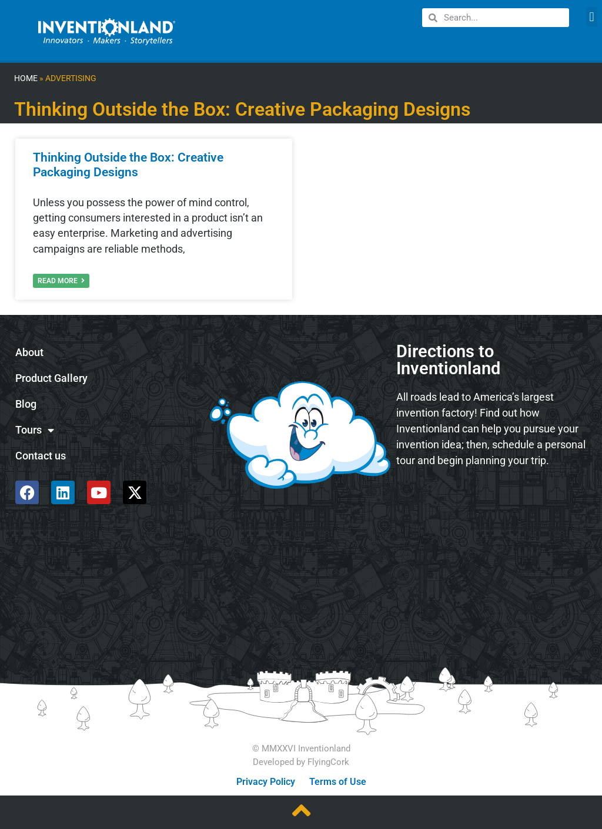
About (29, 352)
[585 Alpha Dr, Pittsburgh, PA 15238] (492, 507)
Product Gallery (51, 378)
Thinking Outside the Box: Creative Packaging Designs (128, 164)
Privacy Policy (265, 781)
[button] (591, 16)
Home (26, 78)
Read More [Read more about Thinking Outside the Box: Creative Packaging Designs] (61, 281)
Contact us (40, 456)
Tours (34, 430)
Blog (25, 404)
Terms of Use (337, 781)
